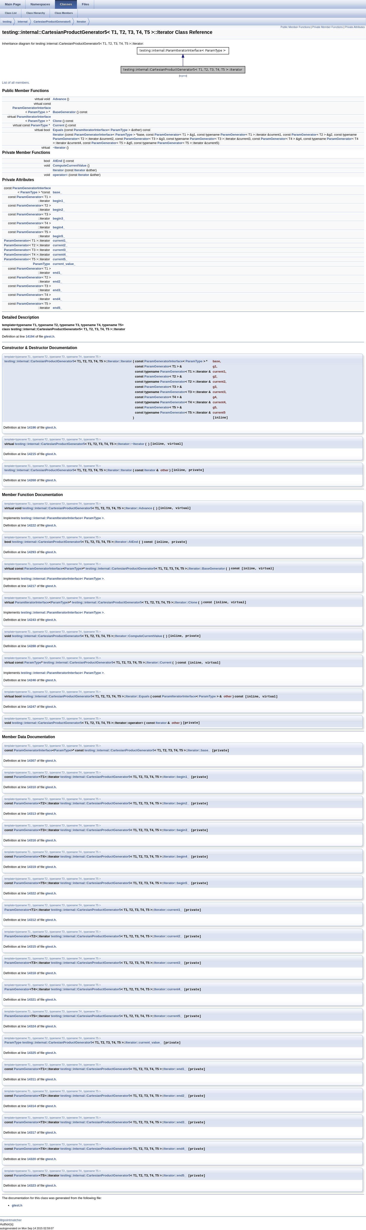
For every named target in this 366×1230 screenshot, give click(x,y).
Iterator (81, 21)
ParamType (36, 112)
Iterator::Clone (186, 602)
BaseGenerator (64, 112)
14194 (30, 336)
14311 (31, 1079)
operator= (60, 175)
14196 (31, 427)
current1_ (60, 240)
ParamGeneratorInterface (32, 108)
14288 (31, 646)
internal (23, 21)
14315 (31, 946)
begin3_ (59, 218)
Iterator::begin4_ (176, 857)
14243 (31, 620)
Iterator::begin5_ (176, 883)
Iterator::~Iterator (131, 444)
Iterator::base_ (199, 750)
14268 (31, 480)
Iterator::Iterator (120, 361)
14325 (31, 1053)
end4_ (57, 299)
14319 (31, 867)
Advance (59, 99)
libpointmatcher (11, 1220)
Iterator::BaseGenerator (207, 568)
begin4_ (59, 227)
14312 (31, 920)
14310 (31, 787)
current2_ (60, 245)
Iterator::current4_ (168, 989)
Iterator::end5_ (175, 1176)
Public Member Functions (295, 27)
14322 (31, 893)
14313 (31, 813)
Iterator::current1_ (168, 910)
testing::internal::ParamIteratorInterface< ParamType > (62, 518)
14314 (31, 1106)
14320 (31, 1159)
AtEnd (57, 161)
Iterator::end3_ (175, 1122)
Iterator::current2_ (168, 936)
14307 (31, 760)
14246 (31, 680)
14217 (31, 586)
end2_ (57, 281)
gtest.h (49, 336)
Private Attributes (355, 27)
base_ (57, 192)
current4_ (60, 254)
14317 (31, 1132)
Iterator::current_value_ (143, 1043)
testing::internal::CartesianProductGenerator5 (39, 361)
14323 (31, 1185)
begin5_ (59, 236)
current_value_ (64, 264)
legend (183, 76)
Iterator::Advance (139, 508)
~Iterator (59, 147)
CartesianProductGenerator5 (52, 21)
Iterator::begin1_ (176, 777)
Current (58, 125)
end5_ (57, 308)
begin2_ (59, 209)
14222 (31, 525)
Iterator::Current (159, 662)
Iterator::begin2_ (176, 803)
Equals (58, 130)
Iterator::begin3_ (176, 830)
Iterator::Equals (137, 696)
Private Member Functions (327, 27)
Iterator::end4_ (175, 1149)
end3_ (57, 290)
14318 (31, 973)
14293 (31, 552)
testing (7, 21)
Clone (57, 121)
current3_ (60, 250)
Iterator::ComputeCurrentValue (138, 636)
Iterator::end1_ (175, 1069)
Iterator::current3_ (168, 963)
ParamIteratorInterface (34, 116)
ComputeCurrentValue (70, 165)
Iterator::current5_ (168, 1016)
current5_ (60, 259)
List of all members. (16, 82)
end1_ (57, 273)
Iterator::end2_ (175, 1096)
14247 (31, 706)
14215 (31, 454)
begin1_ (59, 201)
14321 (31, 999)
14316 (31, 840)
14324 (31, 1026)
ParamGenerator (167, 134)
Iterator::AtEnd (126, 542)
